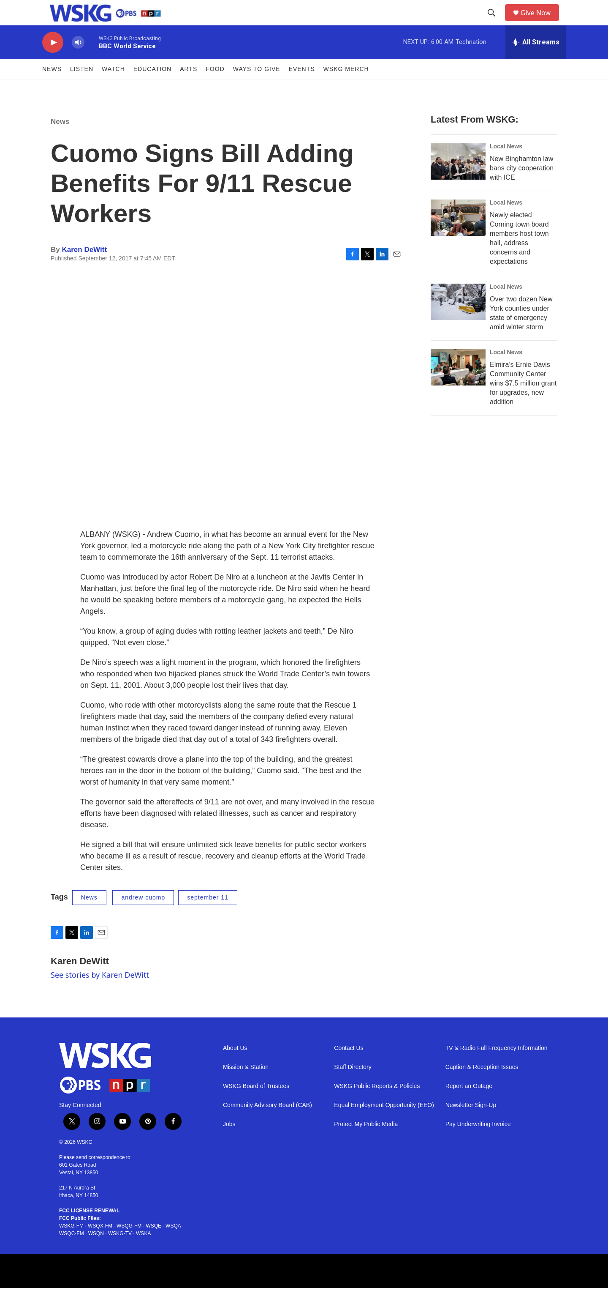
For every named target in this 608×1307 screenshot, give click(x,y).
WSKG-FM (71, 1245)
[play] (53, 61)
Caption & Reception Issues (481, 1086)
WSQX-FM (100, 1245)
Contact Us (348, 1067)
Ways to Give (256, 88)
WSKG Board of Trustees (256, 1105)
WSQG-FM (129, 1245)
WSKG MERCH (346, 88)
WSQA (173, 1245)
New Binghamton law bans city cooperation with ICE (522, 187)
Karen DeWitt (84, 269)
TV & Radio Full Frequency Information (496, 1067)
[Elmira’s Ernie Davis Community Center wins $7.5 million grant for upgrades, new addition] (458, 386)
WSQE (153, 1245)
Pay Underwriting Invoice (478, 1143)
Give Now (540, 22)
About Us (235, 1067)
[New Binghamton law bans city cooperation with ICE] (458, 180)
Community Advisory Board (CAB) (267, 1124)
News (52, 88)
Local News (506, 165)
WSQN (96, 1252)
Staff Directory (352, 1086)
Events (302, 88)
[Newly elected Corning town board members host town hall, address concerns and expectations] (458, 237)
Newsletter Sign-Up (471, 1124)
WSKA (143, 1252)
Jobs (229, 1143)
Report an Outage (468, 1105)
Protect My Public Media (366, 1143)
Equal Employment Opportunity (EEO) (384, 1124)
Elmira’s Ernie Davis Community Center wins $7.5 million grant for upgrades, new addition (523, 402)
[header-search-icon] (494, 22)
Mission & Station (246, 1086)
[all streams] (535, 61)
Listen (81, 88)
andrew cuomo (143, 916)
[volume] (78, 61)
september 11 (207, 916)
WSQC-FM (71, 1252)
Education (152, 88)
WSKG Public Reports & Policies (377, 1105)
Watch (113, 88)
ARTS (188, 88)
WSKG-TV (120, 1252)
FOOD (215, 88)
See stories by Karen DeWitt (100, 994)
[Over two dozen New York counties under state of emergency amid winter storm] (458, 321)
